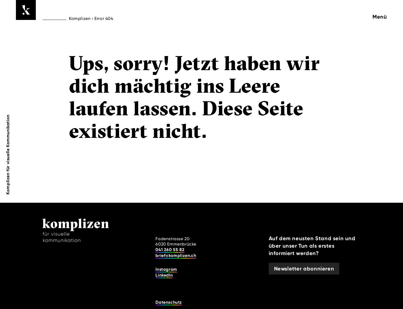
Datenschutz (168, 302)
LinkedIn (164, 275)
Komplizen (79, 18)
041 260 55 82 (169, 249)
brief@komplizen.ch (175, 255)
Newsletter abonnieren (304, 268)
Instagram (166, 269)
